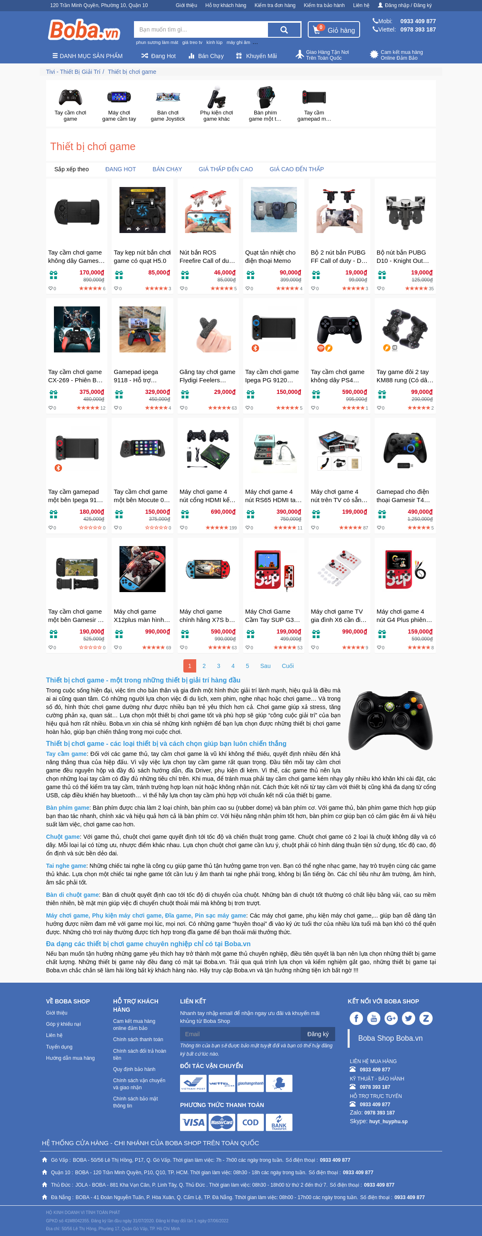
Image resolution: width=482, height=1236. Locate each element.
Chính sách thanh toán (138, 1039)
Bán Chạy (206, 56)
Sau (265, 666)
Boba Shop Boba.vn (390, 1038)
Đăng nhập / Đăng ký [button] (405, 5)
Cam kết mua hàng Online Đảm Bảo (396, 55)
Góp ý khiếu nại (63, 1024)
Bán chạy (167, 169)
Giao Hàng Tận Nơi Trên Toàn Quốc (322, 55)
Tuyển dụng (59, 1047)
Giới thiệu (186, 5)
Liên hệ (361, 5)
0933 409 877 (418, 21)
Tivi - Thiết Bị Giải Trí (73, 71)
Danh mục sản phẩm (87, 56)
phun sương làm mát (157, 42)
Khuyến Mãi (256, 56)
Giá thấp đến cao (226, 169)
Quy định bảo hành (134, 1069)
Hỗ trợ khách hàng (225, 5)
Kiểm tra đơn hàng (275, 5)
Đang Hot (158, 56)
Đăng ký (318, 1034)
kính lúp (215, 42)
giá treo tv (192, 42)
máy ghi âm (238, 42)
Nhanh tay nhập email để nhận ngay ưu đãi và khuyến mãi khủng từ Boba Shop (249, 1017)
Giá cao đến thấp (297, 169)
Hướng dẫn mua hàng (70, 1058)
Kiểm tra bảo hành (324, 5)
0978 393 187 (418, 29)
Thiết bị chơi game (132, 71)
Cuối (288, 666)
